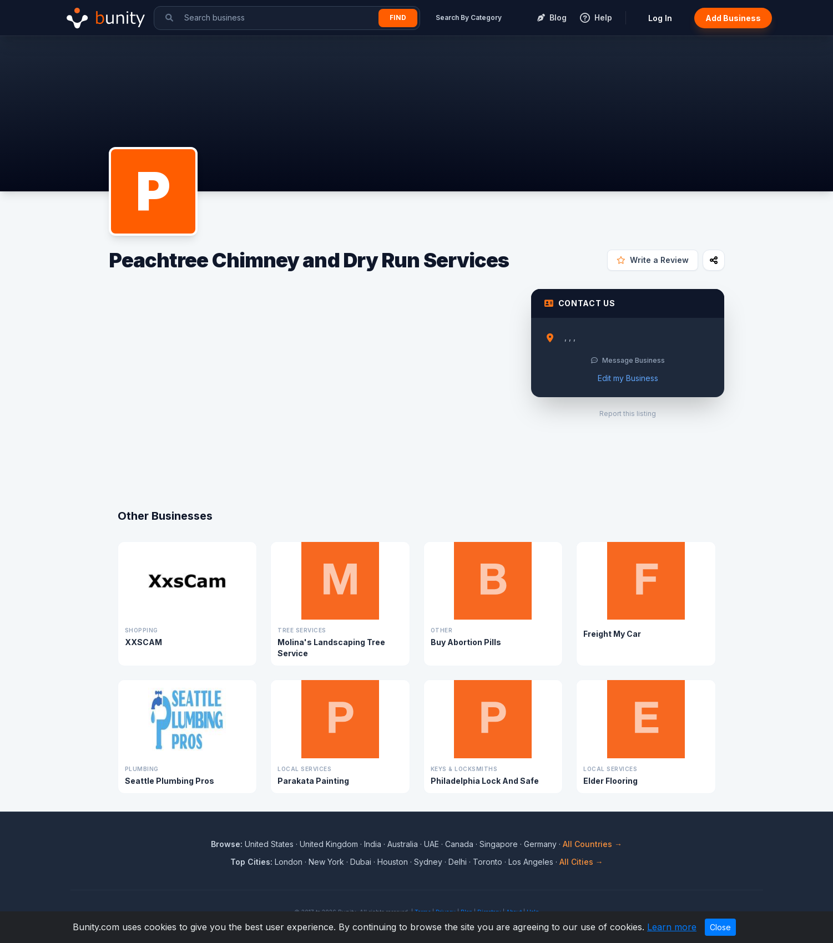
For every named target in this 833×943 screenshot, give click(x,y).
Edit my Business (628, 378)
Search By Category (469, 17)
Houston (392, 861)
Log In (660, 18)
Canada (459, 844)
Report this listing (627, 413)
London (288, 861)
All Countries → (592, 844)
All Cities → (581, 861)
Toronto (487, 861)
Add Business (733, 18)
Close (720, 927)
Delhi (457, 861)
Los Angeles (530, 861)
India (372, 844)
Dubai (360, 861)
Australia (402, 844)
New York (326, 861)
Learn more (671, 926)
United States (269, 844)
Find (398, 17)
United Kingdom (329, 844)
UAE (431, 844)
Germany (540, 844)
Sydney (428, 861)
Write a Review (653, 260)
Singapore (498, 844)
